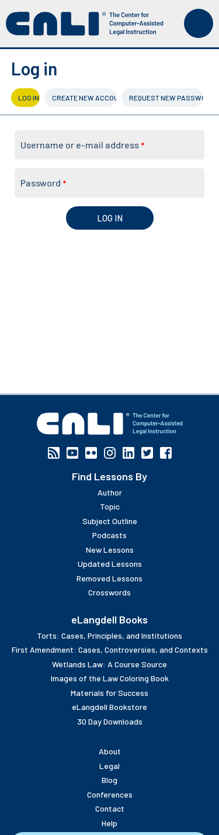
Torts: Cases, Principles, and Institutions (109, 635)
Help (109, 823)
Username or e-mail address (82, 144)
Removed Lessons (109, 578)
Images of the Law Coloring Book (110, 678)
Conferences (110, 794)
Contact (109, 808)
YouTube (72, 453)
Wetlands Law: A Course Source (109, 664)
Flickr (91, 453)
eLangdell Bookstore (109, 707)
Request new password (166, 97)
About (110, 751)
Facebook (166, 453)
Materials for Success (109, 693)
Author (110, 492)
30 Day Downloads (109, 721)
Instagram (110, 453)
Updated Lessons (110, 564)
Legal (109, 766)
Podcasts (109, 535)
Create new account (84, 97)
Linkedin (128, 453)
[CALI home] (85, 24)
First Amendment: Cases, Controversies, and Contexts (110, 649)
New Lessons (110, 550)
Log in (29, 97)
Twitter (147, 453)
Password (43, 182)
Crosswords (109, 592)
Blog (109, 780)
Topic (110, 506)
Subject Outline (109, 521)
